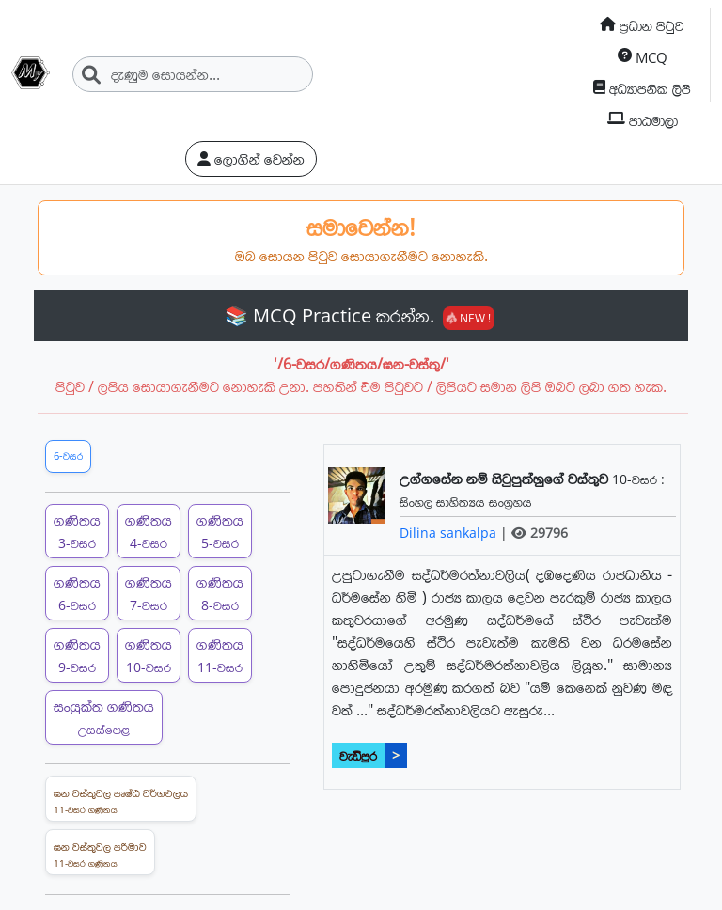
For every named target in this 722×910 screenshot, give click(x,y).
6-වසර (68, 455)
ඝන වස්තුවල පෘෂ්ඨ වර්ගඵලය (121, 801)
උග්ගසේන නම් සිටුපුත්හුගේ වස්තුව (506, 478)
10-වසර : (638, 479)
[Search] (192, 74)
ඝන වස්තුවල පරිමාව (100, 855)
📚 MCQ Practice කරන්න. (359, 315)
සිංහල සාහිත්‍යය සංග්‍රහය (466, 501)
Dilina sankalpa (450, 532)
